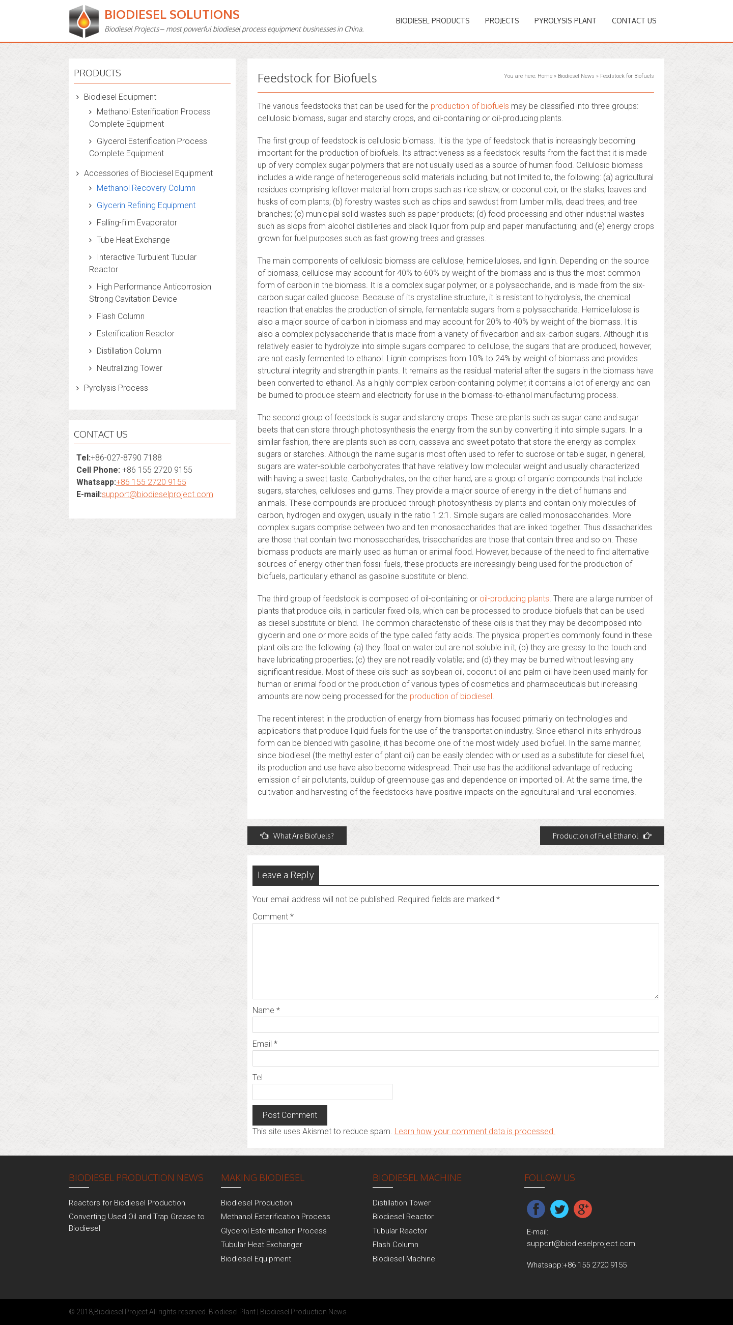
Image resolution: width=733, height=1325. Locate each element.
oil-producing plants (514, 598)
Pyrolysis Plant (565, 20)
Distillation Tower (402, 1202)
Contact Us (634, 20)
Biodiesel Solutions (172, 14)
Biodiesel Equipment (120, 97)
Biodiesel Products (433, 20)
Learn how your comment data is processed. (474, 1131)
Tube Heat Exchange (133, 240)
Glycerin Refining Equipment (146, 205)
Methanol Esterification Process (275, 1216)
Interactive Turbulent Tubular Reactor (142, 263)
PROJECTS (502, 20)
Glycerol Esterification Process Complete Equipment (148, 147)
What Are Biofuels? (297, 835)
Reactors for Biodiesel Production (127, 1202)
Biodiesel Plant (232, 1312)
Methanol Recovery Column (146, 188)
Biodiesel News (576, 76)
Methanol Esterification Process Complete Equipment (150, 118)
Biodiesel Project (121, 1312)
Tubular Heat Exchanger (261, 1244)
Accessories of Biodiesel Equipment (148, 173)
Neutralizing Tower (129, 368)
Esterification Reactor (136, 333)
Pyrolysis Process (116, 388)
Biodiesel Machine (404, 1258)
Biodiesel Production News (303, 1312)
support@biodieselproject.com (157, 494)
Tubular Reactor (400, 1230)
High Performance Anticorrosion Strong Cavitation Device (150, 293)
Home (545, 76)
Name (266, 1010)
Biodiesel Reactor (403, 1216)
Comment (273, 916)
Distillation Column (129, 351)
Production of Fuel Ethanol (602, 835)
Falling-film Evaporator (137, 222)
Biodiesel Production (256, 1202)
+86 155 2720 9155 (151, 482)
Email (264, 1044)
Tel (257, 1077)
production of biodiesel (451, 696)
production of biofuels (470, 106)
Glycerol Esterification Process (274, 1230)
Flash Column (121, 316)
